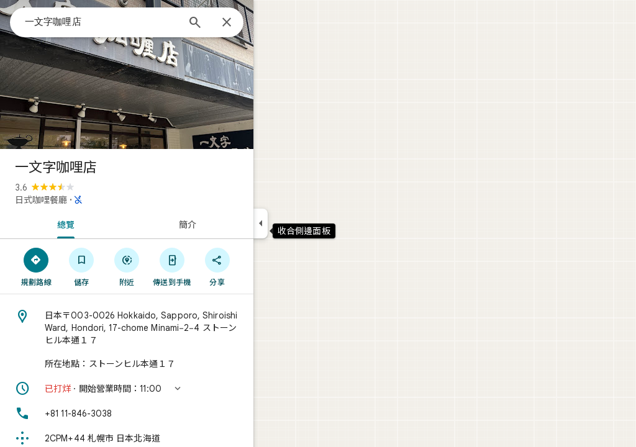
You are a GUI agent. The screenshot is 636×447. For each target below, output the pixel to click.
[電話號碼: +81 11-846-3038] (171, 413)
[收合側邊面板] (305, 223)
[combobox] (146, 21)
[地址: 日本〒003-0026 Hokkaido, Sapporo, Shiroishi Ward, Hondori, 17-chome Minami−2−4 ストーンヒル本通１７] (171, 327)
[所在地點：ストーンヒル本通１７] (171, 363)
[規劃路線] (81, 266)
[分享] (261, 266)
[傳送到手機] (216, 266)
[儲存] (126, 266)
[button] (171, 388)
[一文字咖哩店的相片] (171, 74)
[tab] (108, 223)
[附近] (171, 266)
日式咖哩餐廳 (86, 199)
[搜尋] (240, 23)
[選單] (22, 21)
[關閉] (271, 22)
